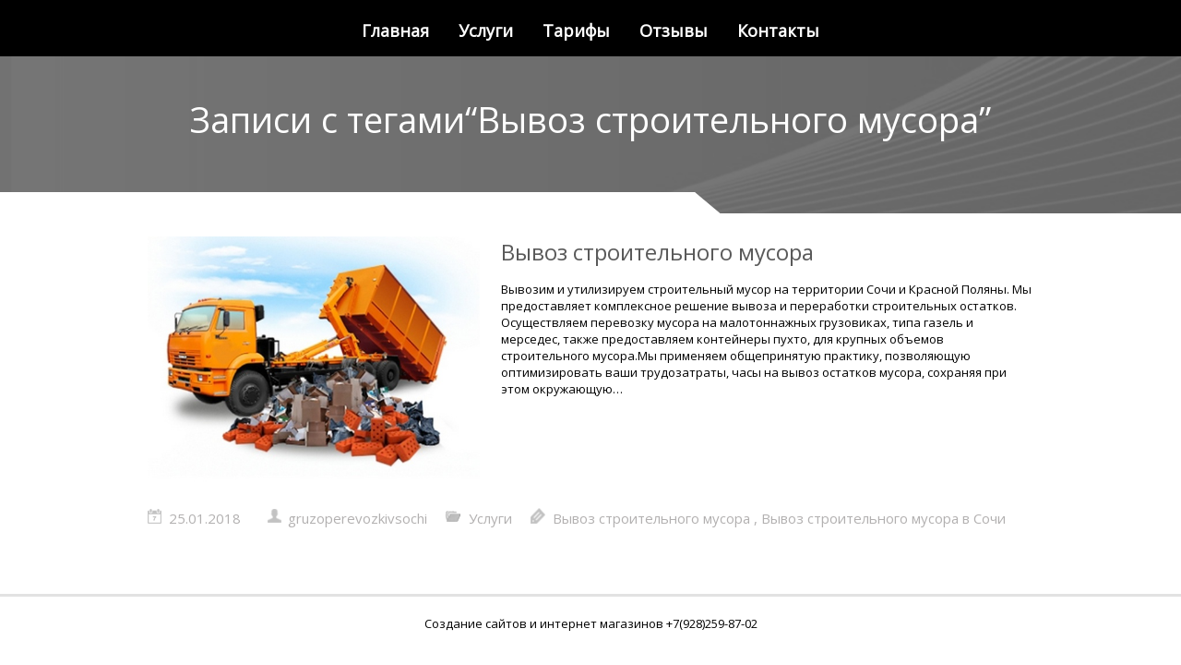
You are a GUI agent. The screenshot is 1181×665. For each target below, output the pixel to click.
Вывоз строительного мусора (657, 251)
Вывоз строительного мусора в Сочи (883, 518)
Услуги (486, 30)
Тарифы (576, 30)
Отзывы (673, 30)
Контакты (778, 30)
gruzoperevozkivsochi (357, 518)
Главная (395, 30)
